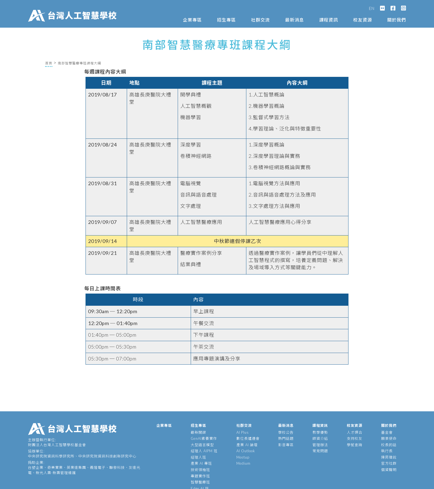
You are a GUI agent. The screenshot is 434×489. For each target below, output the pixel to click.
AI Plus (242, 432)
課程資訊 (328, 19)
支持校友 (354, 438)
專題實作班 (200, 476)
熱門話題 (286, 438)
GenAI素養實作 (204, 438)
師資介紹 (320, 438)
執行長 (387, 451)
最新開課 (198, 432)
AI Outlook (245, 451)
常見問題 (320, 451)
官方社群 (389, 463)
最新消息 (294, 19)
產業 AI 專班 (201, 463)
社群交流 (260, 19)
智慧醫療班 (200, 482)
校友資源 (362, 19)
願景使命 (389, 438)
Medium (243, 463)
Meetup (242, 457)
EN (371, 8)
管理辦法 (320, 445)
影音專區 (286, 445)
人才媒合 (354, 432)
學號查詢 (354, 445)
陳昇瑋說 (389, 457)
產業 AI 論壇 (247, 445)
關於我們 (396, 19)
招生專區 (226, 19)
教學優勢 (320, 432)
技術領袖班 (200, 469)
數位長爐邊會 (248, 438)
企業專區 (192, 19)
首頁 (48, 63)
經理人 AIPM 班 (204, 451)
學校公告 (286, 432)
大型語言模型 (202, 445)
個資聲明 (389, 469)
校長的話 (389, 445)
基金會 (387, 432)
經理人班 (198, 457)
